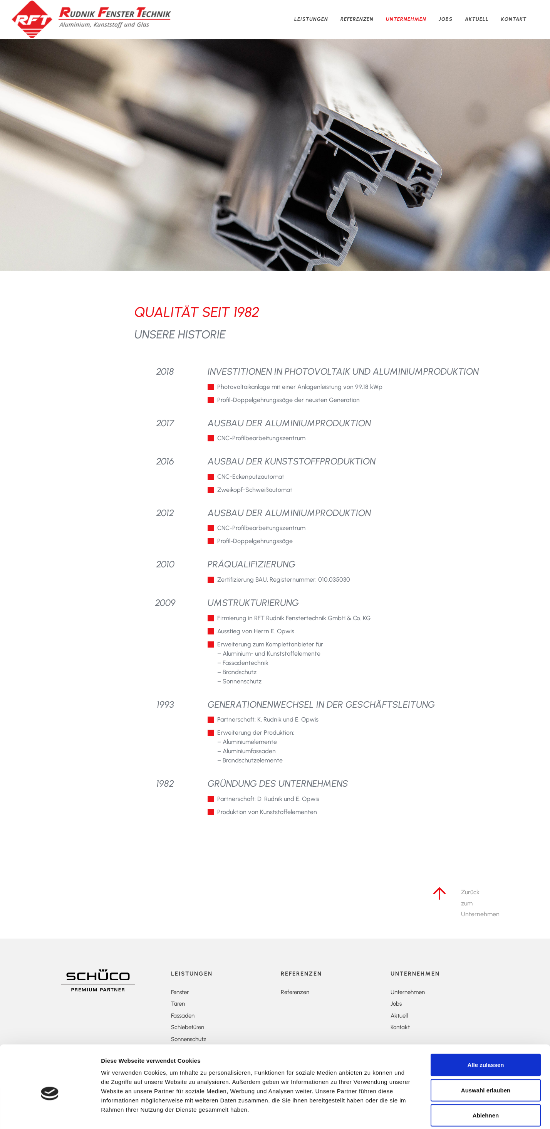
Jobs (446, 19)
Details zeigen (443, 1113)
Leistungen (311, 19)
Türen (178, 1003)
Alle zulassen (485, 1028)
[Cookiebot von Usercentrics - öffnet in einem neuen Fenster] (50, 1114)
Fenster (180, 992)
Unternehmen (406, 19)
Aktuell (477, 19)
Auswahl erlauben (485, 1053)
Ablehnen (486, 1078)
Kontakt (514, 19)
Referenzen (357, 19)
